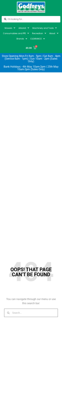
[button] (10, 28)
